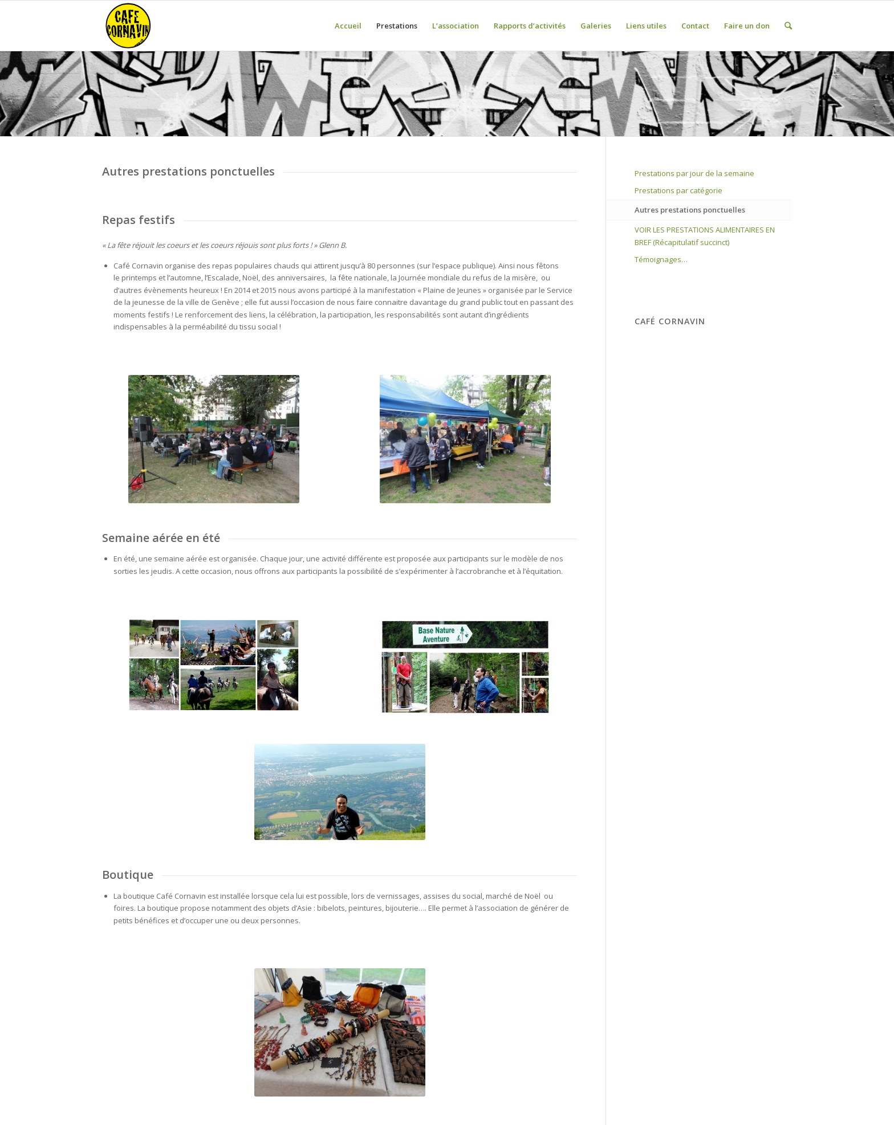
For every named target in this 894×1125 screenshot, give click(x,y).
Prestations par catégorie (678, 190)
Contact (695, 26)
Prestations (396, 26)
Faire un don (747, 26)
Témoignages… (661, 259)
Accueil (348, 26)
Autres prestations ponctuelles (690, 210)
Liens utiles (646, 26)
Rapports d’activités (530, 26)
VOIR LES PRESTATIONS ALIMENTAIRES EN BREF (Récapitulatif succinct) (705, 236)
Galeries (595, 26)
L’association (455, 26)
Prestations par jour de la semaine (694, 173)
